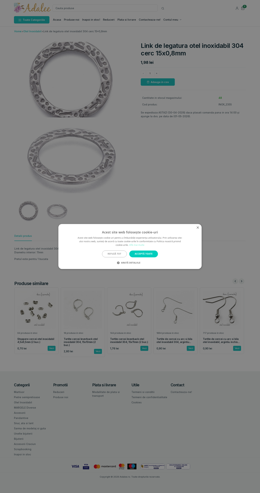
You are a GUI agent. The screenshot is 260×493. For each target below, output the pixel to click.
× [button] (197, 227)
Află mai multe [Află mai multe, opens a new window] (136, 244)
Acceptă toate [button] (144, 253)
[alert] (130, 246)
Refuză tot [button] (114, 253)
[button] (130, 263)
